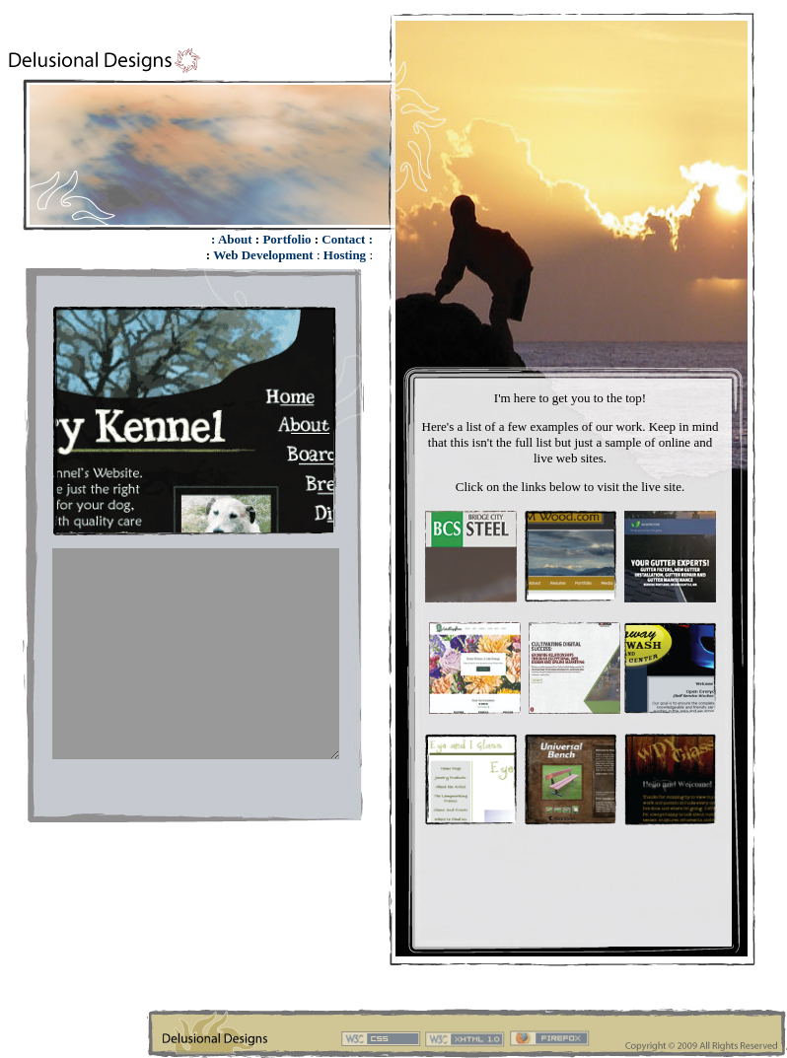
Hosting (344, 254)
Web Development (263, 254)
